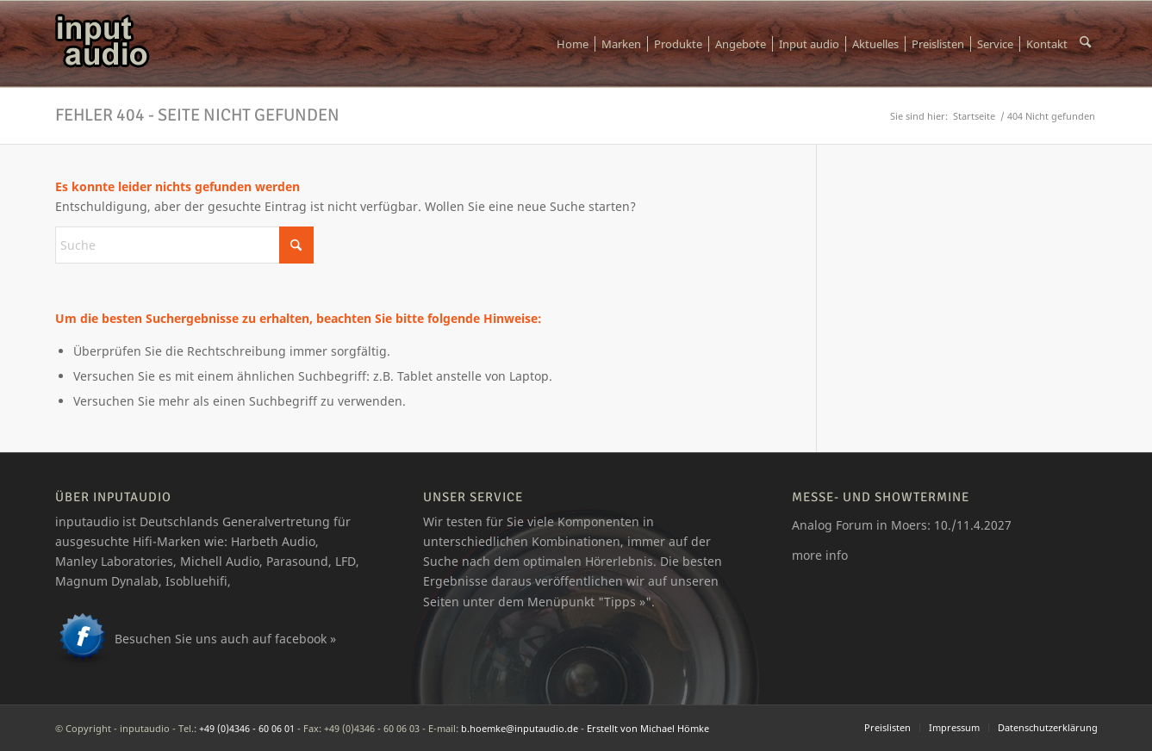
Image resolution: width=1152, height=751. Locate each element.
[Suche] (1085, 44)
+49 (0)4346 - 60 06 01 (247, 728)
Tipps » (624, 601)
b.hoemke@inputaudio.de (519, 728)
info (836, 555)
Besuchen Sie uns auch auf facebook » (225, 638)
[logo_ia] (102, 44)
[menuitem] (573, 44)
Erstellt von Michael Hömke (648, 728)
